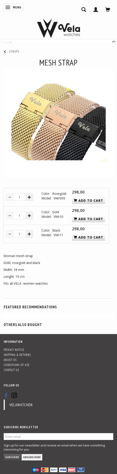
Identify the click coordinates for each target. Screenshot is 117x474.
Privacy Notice (14, 350)
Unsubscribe (32, 457)
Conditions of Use (17, 365)
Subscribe (12, 457)
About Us (10, 360)
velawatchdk (21, 404)
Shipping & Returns (17, 355)
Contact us (11, 370)
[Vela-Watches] (58, 28)
